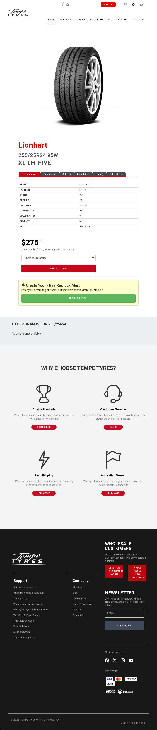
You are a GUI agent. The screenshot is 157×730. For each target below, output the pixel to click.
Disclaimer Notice (39, 609)
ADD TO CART (58, 268)
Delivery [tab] (66, 174)
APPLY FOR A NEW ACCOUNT (138, 572)
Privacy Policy (20, 609)
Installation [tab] (83, 174)
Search (108, 4)
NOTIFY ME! (78, 298)
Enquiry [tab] (100, 174)
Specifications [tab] (29, 174)
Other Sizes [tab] (116, 174)
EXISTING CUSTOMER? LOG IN (116, 571)
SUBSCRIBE (124, 625)
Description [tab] (50, 174)
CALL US (113, 427)
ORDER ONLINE (44, 427)
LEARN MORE (44, 493)
